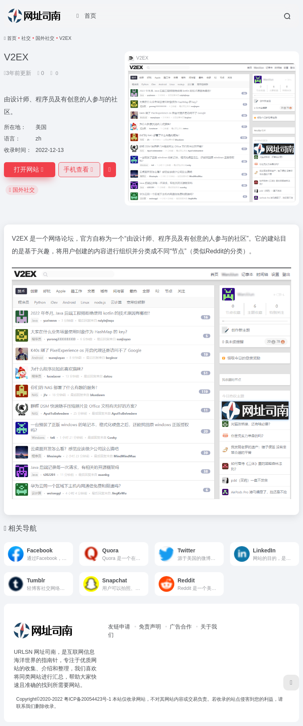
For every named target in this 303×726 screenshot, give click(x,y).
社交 (26, 38)
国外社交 (45, 38)
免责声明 (150, 626)
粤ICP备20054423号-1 (87, 699)
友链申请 (119, 626)
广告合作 (181, 626)
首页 (12, 38)
